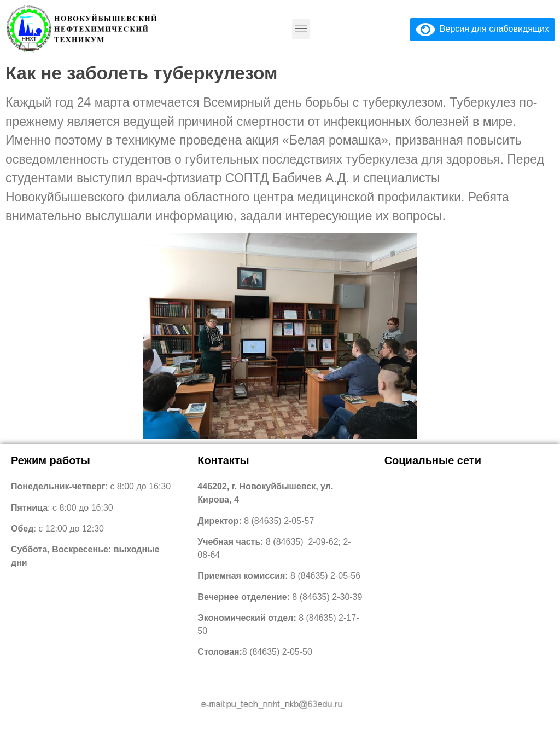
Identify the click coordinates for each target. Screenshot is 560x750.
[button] (301, 29)
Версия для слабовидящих (482, 28)
